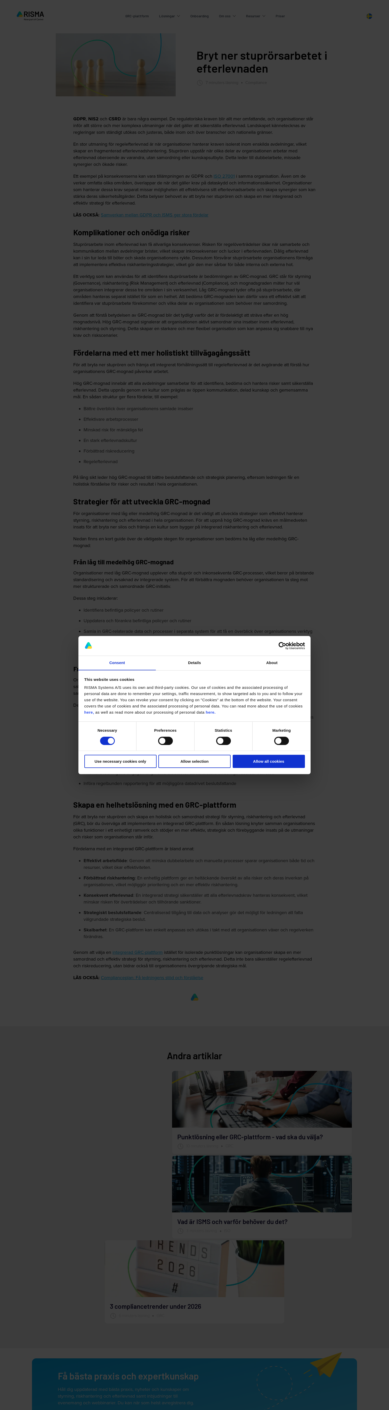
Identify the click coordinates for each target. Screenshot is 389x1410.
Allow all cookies (268, 761)
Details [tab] (194, 662)
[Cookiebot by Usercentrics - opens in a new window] (282, 646)
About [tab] (272, 662)
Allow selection (194, 761)
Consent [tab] (117, 662)
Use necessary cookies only (120, 761)
